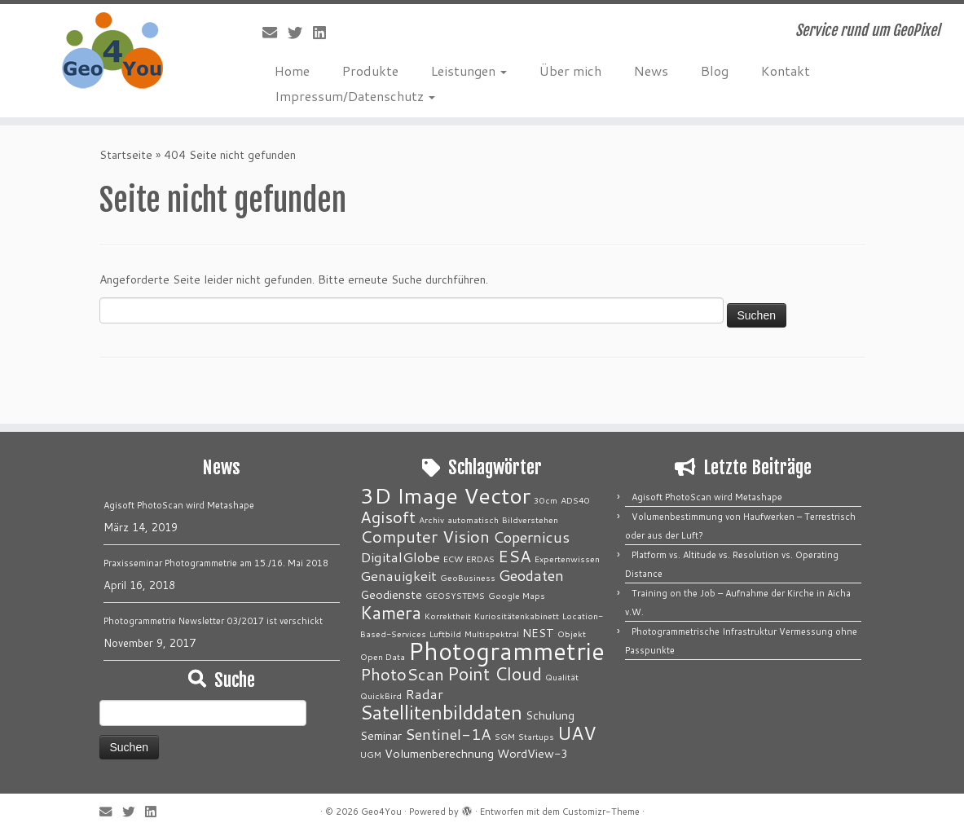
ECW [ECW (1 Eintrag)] (453, 558)
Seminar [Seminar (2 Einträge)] (381, 735)
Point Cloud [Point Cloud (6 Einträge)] (494, 673)
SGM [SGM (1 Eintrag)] (505, 736)
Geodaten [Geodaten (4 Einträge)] (531, 575)
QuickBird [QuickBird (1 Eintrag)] (381, 695)
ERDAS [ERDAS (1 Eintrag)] (480, 558)
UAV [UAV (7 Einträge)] (576, 732)
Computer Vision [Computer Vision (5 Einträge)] (425, 536)
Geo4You (381, 811)
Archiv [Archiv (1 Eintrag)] (431, 519)
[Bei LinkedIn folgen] (325, 32)
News (651, 70)
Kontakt (785, 70)
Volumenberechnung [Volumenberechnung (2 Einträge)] (439, 753)
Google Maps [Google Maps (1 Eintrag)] (516, 595)
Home (292, 70)
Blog (715, 70)
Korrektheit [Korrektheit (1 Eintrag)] (448, 615)
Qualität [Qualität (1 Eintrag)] (562, 677)
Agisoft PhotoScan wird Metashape (178, 505)
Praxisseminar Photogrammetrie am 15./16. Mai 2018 (215, 563)
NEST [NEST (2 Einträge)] (538, 632)
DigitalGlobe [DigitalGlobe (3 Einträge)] (400, 557)
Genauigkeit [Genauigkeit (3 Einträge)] (398, 575)
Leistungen (469, 70)
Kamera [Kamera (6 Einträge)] (390, 612)
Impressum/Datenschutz (355, 95)
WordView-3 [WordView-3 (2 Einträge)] (532, 753)
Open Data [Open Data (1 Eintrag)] (382, 656)
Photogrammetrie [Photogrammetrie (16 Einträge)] (506, 650)
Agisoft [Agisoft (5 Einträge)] (388, 517)
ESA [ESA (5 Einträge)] (514, 556)
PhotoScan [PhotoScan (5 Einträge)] (402, 674)
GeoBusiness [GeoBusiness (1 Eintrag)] (467, 577)
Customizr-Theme (601, 811)
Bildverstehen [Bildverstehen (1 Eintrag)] (530, 519)
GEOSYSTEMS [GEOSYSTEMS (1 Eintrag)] (455, 595)
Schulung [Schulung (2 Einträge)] (550, 715)
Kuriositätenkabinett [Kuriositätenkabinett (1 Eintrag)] (516, 615)
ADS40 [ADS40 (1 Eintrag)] (575, 500)
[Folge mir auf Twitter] (300, 32)
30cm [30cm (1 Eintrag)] (545, 500)
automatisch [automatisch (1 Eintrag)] (473, 519)
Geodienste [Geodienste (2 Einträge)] (391, 594)
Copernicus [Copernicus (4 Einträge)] (531, 537)
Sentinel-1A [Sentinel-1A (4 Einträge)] (448, 734)
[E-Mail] (275, 32)
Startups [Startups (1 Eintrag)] (536, 736)
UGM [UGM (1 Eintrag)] (370, 754)
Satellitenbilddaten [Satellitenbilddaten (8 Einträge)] (441, 712)
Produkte (370, 70)
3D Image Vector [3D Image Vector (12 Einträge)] (445, 495)
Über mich (570, 70)
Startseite (125, 155)
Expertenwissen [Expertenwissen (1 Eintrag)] (567, 558)
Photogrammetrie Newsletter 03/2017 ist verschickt (213, 620)
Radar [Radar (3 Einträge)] (424, 693)
